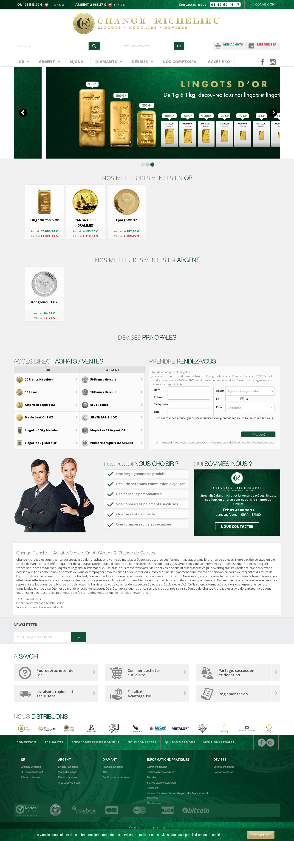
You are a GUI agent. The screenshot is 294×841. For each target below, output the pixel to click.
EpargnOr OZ (126, 220)
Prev (23, 112)
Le (217, 399)
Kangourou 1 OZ (44, 302)
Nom (157, 389)
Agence (219, 390)
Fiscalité (151, 777)
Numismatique (28, 782)
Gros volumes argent (69, 782)
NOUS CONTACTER (237, 526)
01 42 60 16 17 (225, 4)
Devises (140, 61)
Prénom (159, 397)
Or (21, 61)
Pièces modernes (30, 777)
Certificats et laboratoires (116, 777)
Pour (219, 407)
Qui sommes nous (180, 742)
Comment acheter (157, 766)
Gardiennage (154, 803)
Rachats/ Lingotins (113, 766)
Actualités (53, 742)
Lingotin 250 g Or (44, 220)
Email (157, 411)
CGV (149, 808)
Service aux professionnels (95, 742)
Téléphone (159, 404)
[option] (44, 212)
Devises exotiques (223, 771)
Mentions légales (218, 742)
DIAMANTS (106, 61)
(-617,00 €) (58, 4)
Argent (47, 61)
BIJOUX (77, 61)
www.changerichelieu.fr (46, 607)
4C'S (105, 771)
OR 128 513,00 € (29, 4)
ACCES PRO (219, 61)
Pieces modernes (67, 777)
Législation (152, 787)
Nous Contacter (141, 742)
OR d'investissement (32, 771)
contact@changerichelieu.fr (45, 603)
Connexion (262, 4)
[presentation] (189, 430)
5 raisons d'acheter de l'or (161, 771)
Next (273, 112)
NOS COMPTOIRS (179, 61)
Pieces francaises (67, 771)
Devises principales (224, 766)
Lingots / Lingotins (31, 766)
